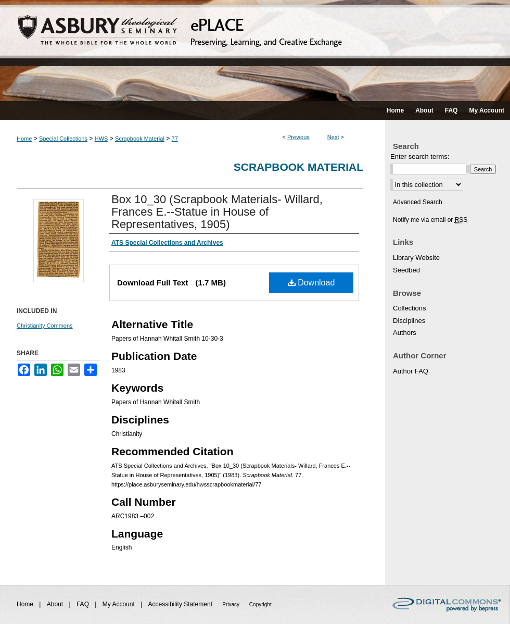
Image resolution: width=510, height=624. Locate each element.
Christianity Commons (45, 325)
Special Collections (63, 138)
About (56, 604)
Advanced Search (417, 202)
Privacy (231, 604)
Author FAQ (410, 371)
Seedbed (406, 270)
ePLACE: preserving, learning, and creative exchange (255, 50)
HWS (101, 138)
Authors (404, 332)
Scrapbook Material (139, 138)
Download (311, 282)
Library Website (416, 257)
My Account (119, 604)
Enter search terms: (419, 156)
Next (333, 137)
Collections (409, 308)
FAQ (83, 604)
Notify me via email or (430, 219)
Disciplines (409, 321)
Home (24, 138)
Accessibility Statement (181, 604)
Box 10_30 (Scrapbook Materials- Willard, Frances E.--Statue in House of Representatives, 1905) (217, 212)
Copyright (260, 604)
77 (175, 138)
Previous (298, 137)
